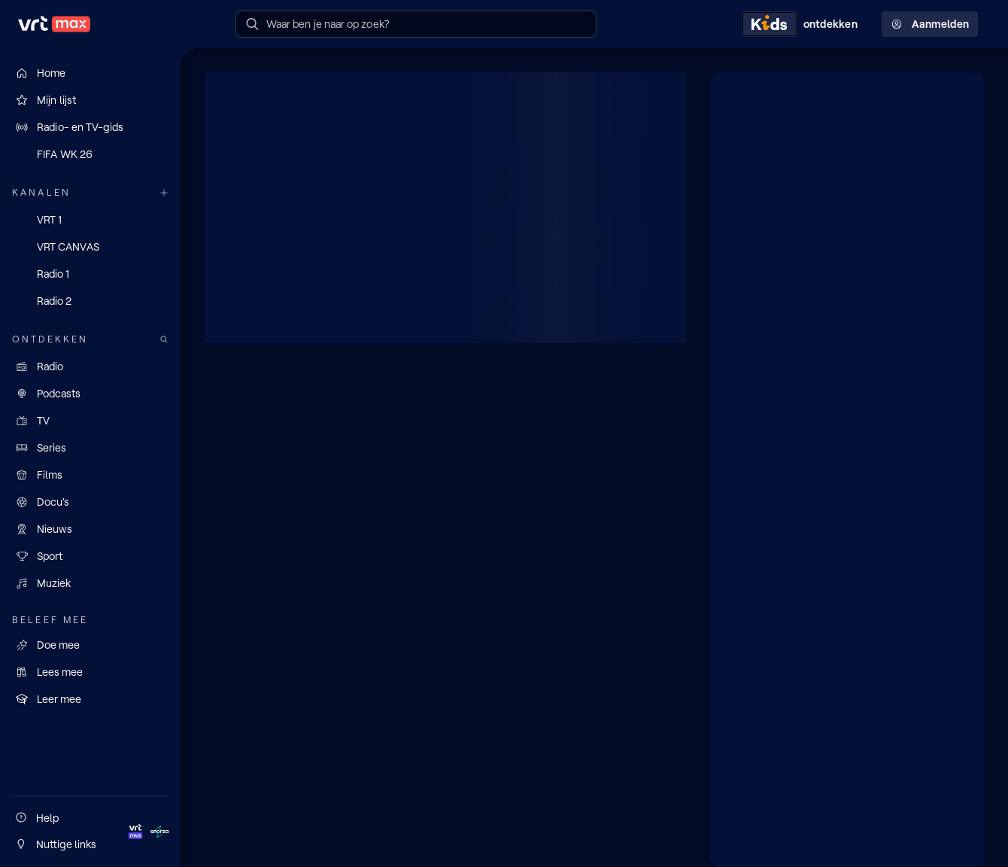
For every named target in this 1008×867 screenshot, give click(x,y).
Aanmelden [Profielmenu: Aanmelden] (930, 24)
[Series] (90, 448)
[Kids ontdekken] (803, 24)
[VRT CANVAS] (90, 247)
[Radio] (90, 366)
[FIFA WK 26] (90, 154)
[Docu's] (90, 502)
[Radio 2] (90, 301)
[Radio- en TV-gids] (90, 127)
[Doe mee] (90, 645)
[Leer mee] (90, 699)
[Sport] (90, 556)
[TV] (90, 421)
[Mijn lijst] (90, 100)
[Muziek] (90, 583)
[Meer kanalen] (164, 193)
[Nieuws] (90, 529)
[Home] (90, 73)
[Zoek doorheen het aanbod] (164, 340)
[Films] (90, 475)
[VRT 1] (90, 220)
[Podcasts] (90, 393)
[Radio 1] (90, 274)
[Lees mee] (90, 672)
